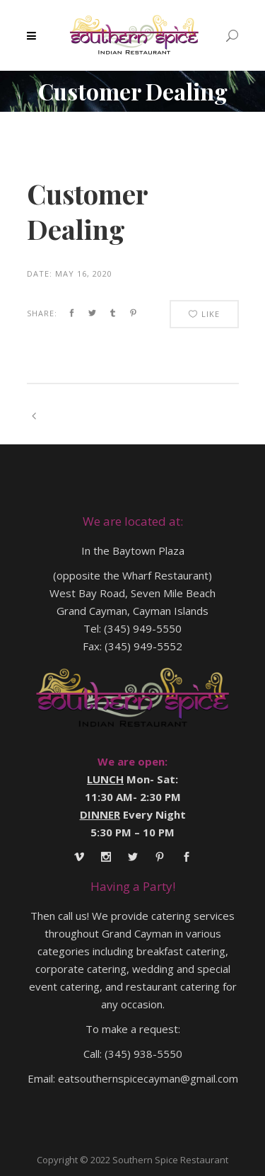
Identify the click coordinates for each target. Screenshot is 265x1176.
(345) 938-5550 (143, 1054)
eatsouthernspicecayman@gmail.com (148, 1078)
